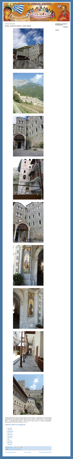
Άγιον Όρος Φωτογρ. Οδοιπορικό (15, 449)
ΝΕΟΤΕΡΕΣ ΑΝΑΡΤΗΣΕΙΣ (10, 452)
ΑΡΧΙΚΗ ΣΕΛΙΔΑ (27, 452)
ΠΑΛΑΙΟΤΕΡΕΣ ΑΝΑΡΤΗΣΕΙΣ (45, 452)
